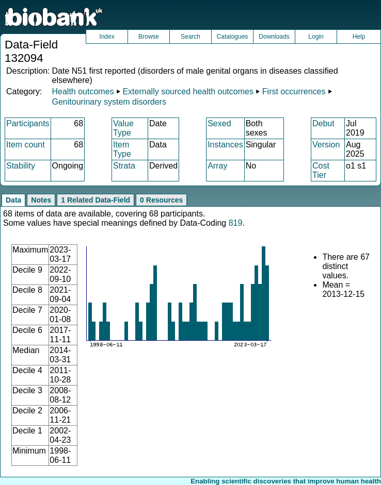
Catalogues (232, 36)
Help (359, 36)
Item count (25, 144)
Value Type (123, 128)
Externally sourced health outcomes (187, 91)
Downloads (274, 36)
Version (326, 144)
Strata (124, 165)
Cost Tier (320, 170)
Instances (225, 144)
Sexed (219, 123)
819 (236, 223)
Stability (20, 165)
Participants (28, 123)
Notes (41, 200)
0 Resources (161, 200)
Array (217, 165)
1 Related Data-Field (95, 200)
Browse (148, 36)
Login (315, 36)
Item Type (122, 149)
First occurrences (294, 91)
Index (106, 36)
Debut (323, 123)
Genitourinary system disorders (109, 101)
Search (190, 36)
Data (13, 200)
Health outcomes (83, 91)
